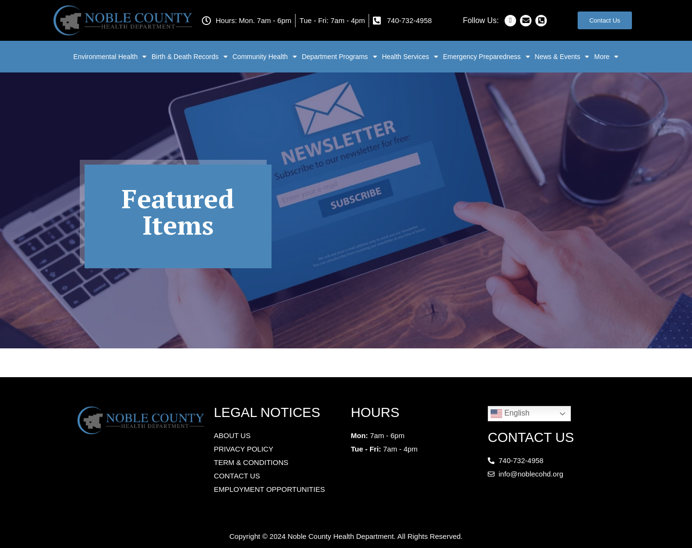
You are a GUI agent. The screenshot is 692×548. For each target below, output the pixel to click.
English (510, 413)
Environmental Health (110, 56)
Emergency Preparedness (486, 56)
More (606, 56)
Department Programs (339, 56)
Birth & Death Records (189, 56)
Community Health (265, 56)
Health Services (410, 56)
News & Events (562, 56)
